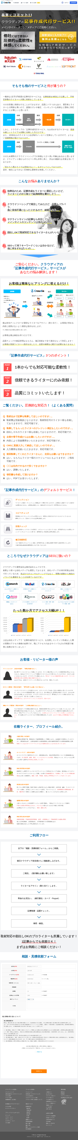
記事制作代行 (28, 1106)
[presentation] (39, 1061)
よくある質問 (49, 1107)
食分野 (27, 1117)
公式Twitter (48, 1121)
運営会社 (63, 1092)
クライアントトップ (9, 1092)
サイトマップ (49, 1125)
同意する (39, 1052)
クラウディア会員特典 (50, 1115)
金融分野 (28, 1112)
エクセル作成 (8, 1106)
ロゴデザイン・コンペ (10, 1120)
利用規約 (63, 1093)
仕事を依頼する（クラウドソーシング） (13, 1093)
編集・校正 (28, 1125)
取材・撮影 (28, 1123)
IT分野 (27, 1115)
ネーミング (7, 1115)
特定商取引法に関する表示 (66, 1097)
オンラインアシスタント (10, 1108)
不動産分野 (28, 1110)
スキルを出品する (29, 1095)
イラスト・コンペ (9, 1117)
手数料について (49, 1105)
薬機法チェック (29, 1119)
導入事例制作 (28, 1129)
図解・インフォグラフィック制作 (33, 1127)
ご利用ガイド (49, 1092)
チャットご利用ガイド (50, 1103)
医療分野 (28, 1108)
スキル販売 (7, 1122)
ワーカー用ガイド (50, 1097)
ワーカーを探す (24, 2)
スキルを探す (33, 2)
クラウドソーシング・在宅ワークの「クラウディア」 (39, 1136)
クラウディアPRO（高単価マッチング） (34, 1099)
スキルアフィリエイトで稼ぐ (32, 1097)
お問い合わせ (49, 1109)
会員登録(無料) (73, 2)
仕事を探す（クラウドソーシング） (33, 1093)
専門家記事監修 (29, 1121)
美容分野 (28, 1114)
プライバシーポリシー (65, 1095)
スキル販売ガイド (50, 1099)
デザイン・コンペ (9, 1119)
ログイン (67, 2)
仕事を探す (16, 2)
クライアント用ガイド (50, 1095)
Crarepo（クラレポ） (50, 1117)
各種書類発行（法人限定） (11, 1099)
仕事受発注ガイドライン (51, 1101)
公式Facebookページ (50, 1119)
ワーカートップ (29, 1092)
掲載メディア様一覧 (50, 1123)
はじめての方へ (49, 1093)
